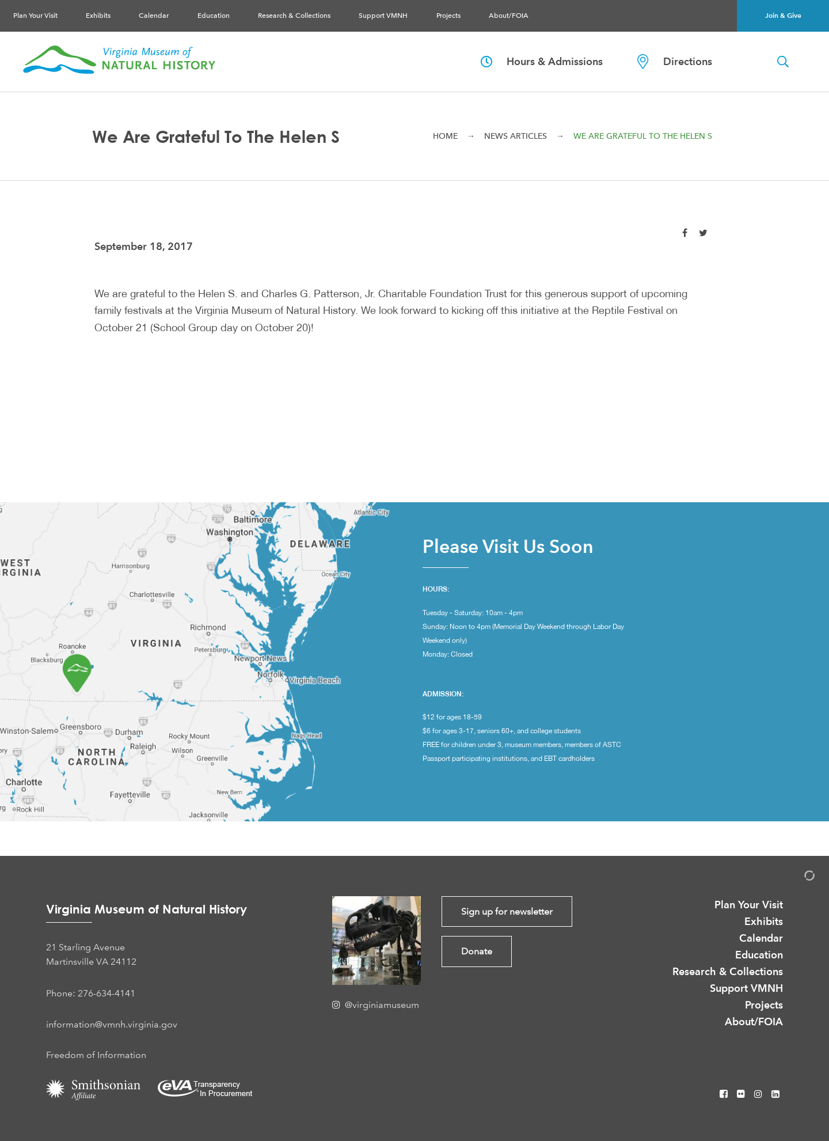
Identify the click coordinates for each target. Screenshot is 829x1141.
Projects (448, 16)
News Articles (515, 136)
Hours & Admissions (542, 61)
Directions (674, 61)
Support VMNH (383, 16)
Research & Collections (294, 16)
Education (213, 16)
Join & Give (783, 15)
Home (445, 136)
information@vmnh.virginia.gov (111, 1024)
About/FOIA (508, 16)
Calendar (154, 16)
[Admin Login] (797, 877)
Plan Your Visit (35, 16)
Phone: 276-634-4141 (90, 993)
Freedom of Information (96, 1054)
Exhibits (98, 16)
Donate (476, 951)
